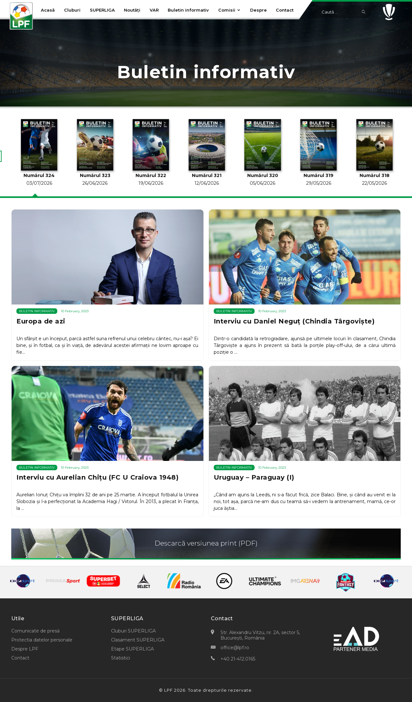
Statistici (120, 658)
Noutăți (132, 10)
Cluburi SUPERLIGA (133, 631)
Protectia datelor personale (41, 640)
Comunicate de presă (35, 631)
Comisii (229, 10)
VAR (154, 10)
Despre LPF (24, 649)
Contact (285, 10)
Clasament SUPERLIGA (137, 640)
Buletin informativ (188, 10)
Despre (258, 10)
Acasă (48, 10)
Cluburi (72, 10)
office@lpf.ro (234, 648)
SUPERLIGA (102, 10)
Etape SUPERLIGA (132, 649)
